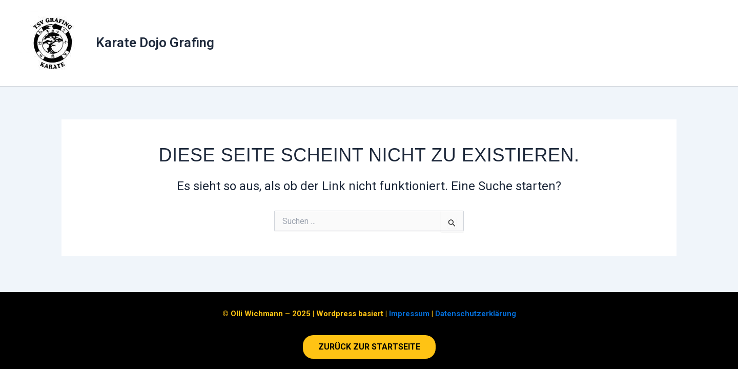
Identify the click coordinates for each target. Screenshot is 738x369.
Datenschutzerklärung (475, 313)
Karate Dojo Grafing (155, 42)
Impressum (409, 313)
